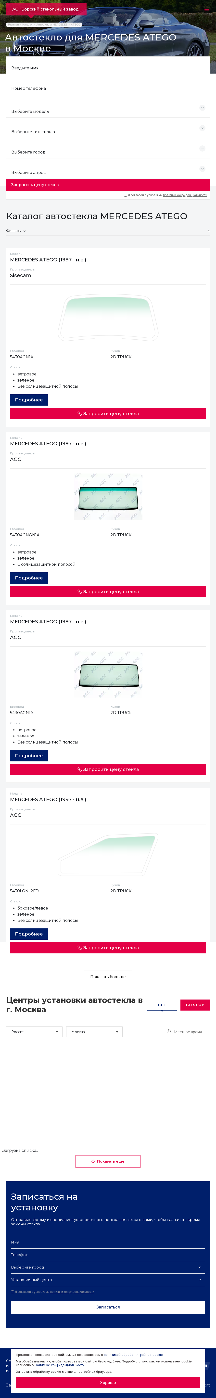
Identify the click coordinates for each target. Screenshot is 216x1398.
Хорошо (108, 1382)
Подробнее (29, 400)
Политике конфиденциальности (60, 1365)
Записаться (108, 1307)
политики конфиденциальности (185, 195)
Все (162, 1005)
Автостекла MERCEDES (51, 24)
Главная (13, 24)
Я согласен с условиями (165, 195)
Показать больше (108, 977)
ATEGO (75, 24)
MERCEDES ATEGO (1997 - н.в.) (48, 260)
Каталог (27, 24)
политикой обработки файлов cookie (133, 1355)
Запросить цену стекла (35, 184)
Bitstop (195, 1005)
